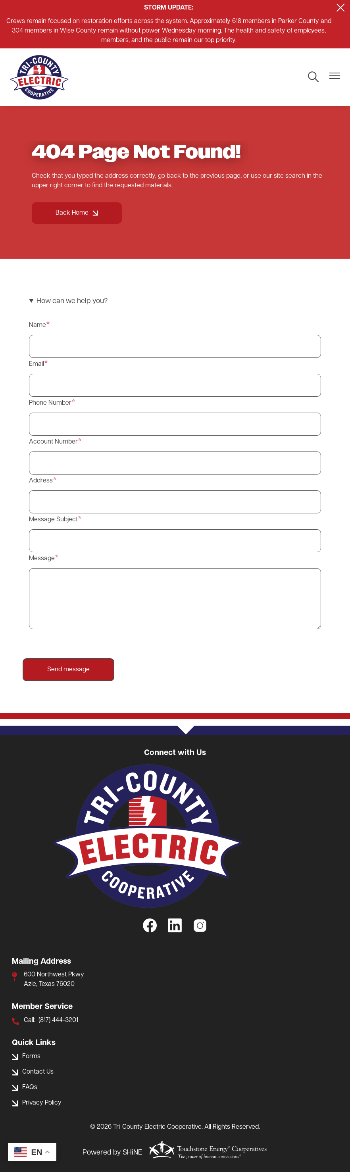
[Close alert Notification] (340, 7)
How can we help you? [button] (72, 301)
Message (42, 558)
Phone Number (50, 403)
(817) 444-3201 (58, 1020)
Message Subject (53, 520)
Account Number (53, 442)
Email (36, 364)
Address (41, 481)
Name (37, 325)
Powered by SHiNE (112, 1153)
